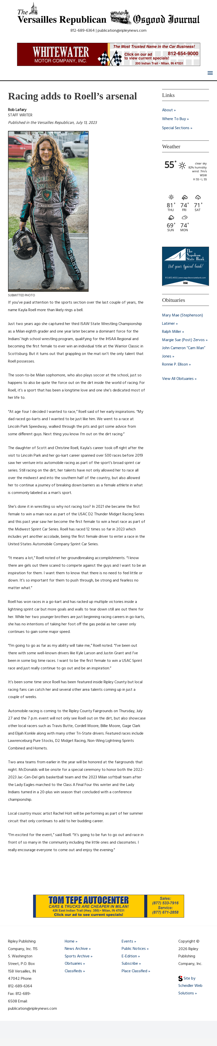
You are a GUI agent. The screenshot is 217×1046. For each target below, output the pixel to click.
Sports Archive (77, 956)
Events (127, 941)
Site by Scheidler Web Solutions (190, 986)
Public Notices (134, 949)
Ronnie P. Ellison (175, 364)
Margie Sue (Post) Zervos (183, 340)
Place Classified (134, 971)
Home (70, 941)
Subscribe (130, 964)
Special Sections (175, 128)
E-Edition (129, 956)
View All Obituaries (178, 378)
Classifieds (73, 971)
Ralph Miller (171, 332)
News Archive (76, 949)
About (167, 110)
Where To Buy (174, 119)
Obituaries (73, 964)
